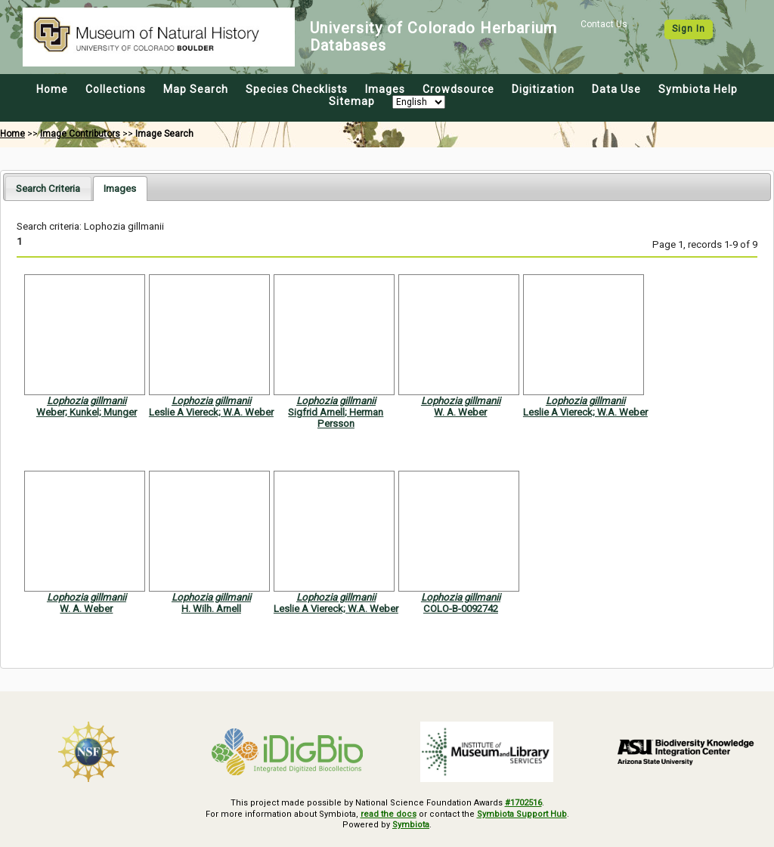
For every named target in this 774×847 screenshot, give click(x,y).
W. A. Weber (460, 412)
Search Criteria (48, 188)
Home (52, 89)
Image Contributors (80, 133)
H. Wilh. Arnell (211, 608)
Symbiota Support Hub (522, 814)
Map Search (195, 89)
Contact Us (603, 24)
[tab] (48, 187)
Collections (115, 89)
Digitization (543, 89)
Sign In (688, 28)
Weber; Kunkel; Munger (86, 412)
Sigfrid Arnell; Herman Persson (335, 417)
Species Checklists (297, 89)
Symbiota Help (698, 89)
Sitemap (352, 101)
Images (385, 89)
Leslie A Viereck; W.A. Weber (211, 412)
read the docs (388, 814)
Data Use (616, 89)
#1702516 (523, 803)
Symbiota (410, 825)
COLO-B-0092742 (460, 608)
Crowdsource (458, 89)
